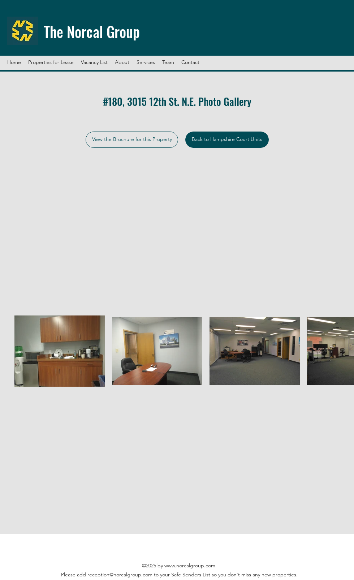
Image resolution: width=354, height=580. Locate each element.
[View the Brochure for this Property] (132, 140)
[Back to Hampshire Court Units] (227, 140)
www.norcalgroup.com (189, 565)
